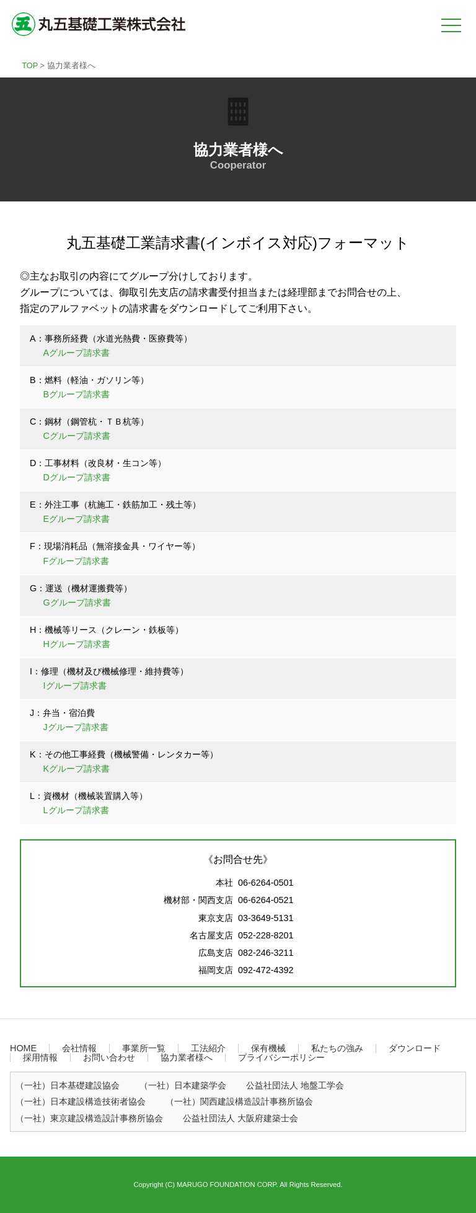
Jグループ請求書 (75, 727)
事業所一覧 (143, 1048)
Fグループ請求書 (76, 561)
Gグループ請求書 (77, 602)
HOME (23, 1048)
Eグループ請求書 (76, 519)
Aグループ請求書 (76, 353)
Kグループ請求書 (76, 769)
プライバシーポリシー (281, 1057)
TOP (30, 65)
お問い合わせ (109, 1057)
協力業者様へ (187, 1057)
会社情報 (79, 1048)
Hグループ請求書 (76, 644)
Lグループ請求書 (76, 810)
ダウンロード (415, 1048)
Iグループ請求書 (75, 685)
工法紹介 (208, 1048)
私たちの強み (337, 1048)
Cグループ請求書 (76, 436)
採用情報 (40, 1057)
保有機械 (268, 1048)
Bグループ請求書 (76, 394)
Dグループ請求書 (76, 477)
